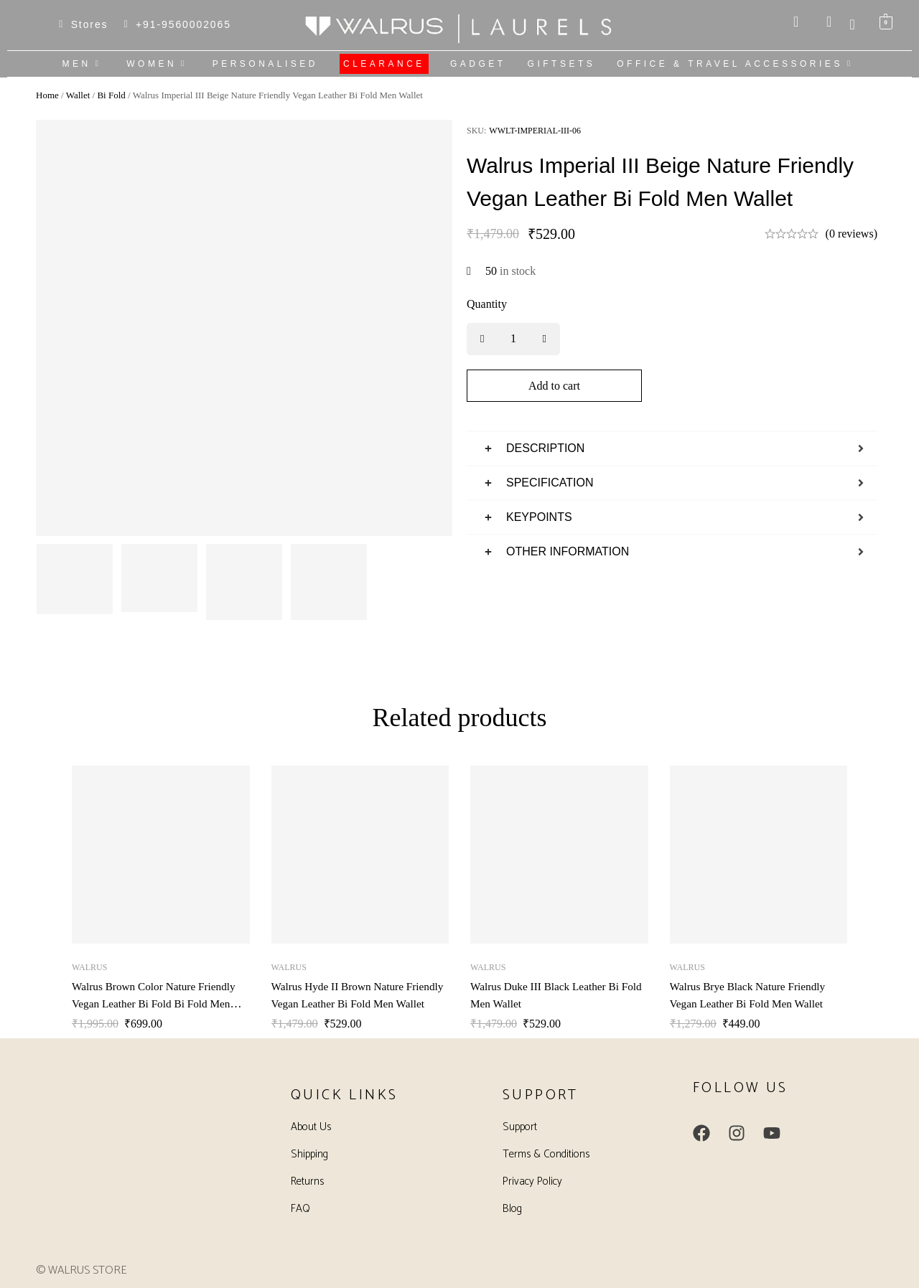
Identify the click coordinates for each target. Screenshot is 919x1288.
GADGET (478, 64)
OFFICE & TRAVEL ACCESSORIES (737, 64)
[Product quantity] (513, 339)
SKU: (476, 131)
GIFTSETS (562, 64)
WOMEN (158, 64)
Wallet (78, 95)
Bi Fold (111, 95)
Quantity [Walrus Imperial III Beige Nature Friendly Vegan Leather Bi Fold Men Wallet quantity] (487, 304)
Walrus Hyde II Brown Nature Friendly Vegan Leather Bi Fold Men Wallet (356, 1003)
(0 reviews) (851, 233)
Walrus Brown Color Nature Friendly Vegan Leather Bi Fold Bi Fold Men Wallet (157, 1003)
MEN (84, 64)
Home (47, 95)
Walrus (89, 967)
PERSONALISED (265, 64)
